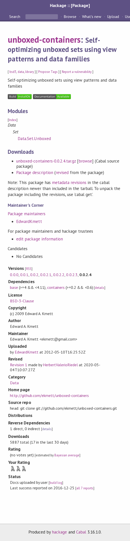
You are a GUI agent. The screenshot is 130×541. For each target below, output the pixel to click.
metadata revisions (69, 182)
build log (56, 483)
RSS (28, 269)
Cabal (81, 532)
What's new (91, 16)
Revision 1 (18, 364)
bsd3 (12, 72)
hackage (59, 532)
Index (12, 120)
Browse (70, 16)
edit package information (39, 239)
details (99, 288)
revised (62, 172)
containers (56, 287)
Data (14, 382)
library (29, 72)
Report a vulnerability (77, 72)
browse (85, 161)
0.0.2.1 (45, 274)
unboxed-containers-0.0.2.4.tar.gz (46, 161)
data (21, 72)
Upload (113, 16)
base (14, 287)
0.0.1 (24, 274)
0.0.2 (34, 274)
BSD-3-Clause (22, 300)
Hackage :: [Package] (70, 5)
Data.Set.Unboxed (34, 138)
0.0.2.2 (58, 274)
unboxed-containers (44, 39)
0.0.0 (14, 274)
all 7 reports (84, 488)
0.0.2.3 (71, 274)
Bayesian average (66, 455)
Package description (34, 172)
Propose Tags (48, 72)
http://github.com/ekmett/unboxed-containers (49, 395)
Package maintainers (26, 213)
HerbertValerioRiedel (60, 364)
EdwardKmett (29, 221)
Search (15, 16)
